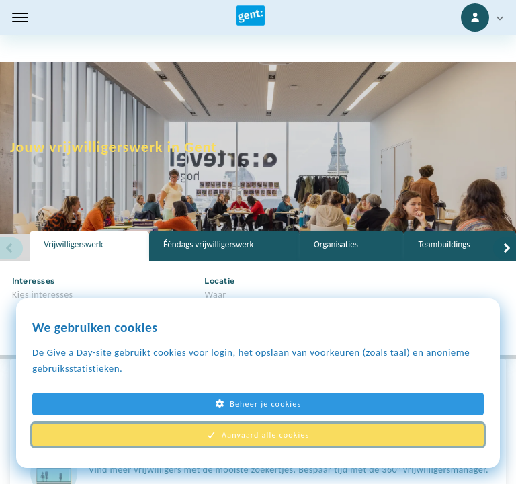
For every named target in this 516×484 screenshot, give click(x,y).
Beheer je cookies (258, 404)
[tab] (89, 246)
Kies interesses (42, 294)
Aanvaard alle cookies (258, 435)
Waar (215, 294)
